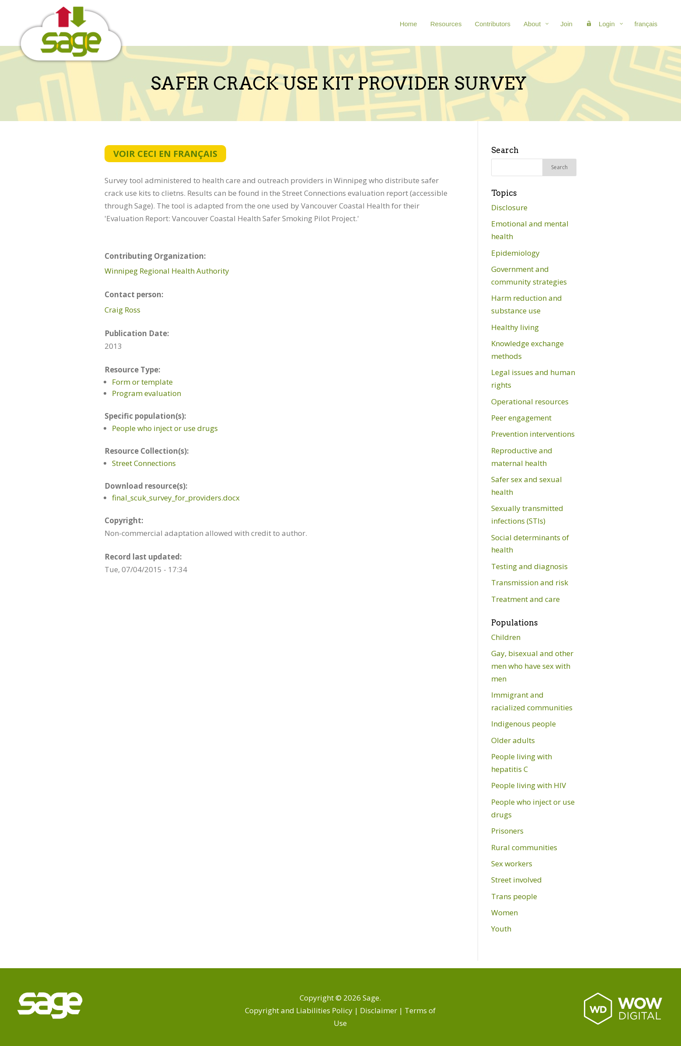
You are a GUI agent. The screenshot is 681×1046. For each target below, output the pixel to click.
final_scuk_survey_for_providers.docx (176, 498)
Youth (501, 929)
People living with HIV (528, 785)
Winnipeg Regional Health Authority (167, 271)
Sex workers (511, 863)
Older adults (513, 740)
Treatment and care (525, 599)
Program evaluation (146, 393)
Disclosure (509, 207)
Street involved (516, 880)
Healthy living (515, 327)
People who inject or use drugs (165, 428)
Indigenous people (523, 724)
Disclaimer (378, 1010)
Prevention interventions (533, 434)
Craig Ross (122, 310)
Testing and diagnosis (529, 566)
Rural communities (524, 847)
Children (505, 637)
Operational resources (530, 401)
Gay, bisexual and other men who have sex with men (532, 666)
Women (504, 912)
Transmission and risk (529, 582)
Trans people (514, 896)
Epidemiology (515, 253)
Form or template (142, 382)
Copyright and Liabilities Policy (299, 1010)
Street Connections (144, 463)
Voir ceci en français (165, 154)
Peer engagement (521, 418)
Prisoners (507, 831)
